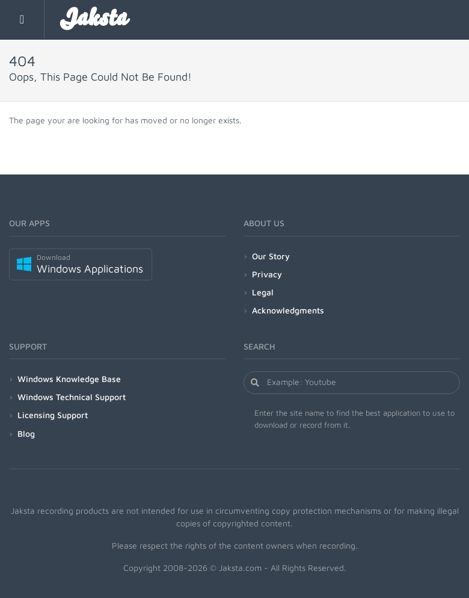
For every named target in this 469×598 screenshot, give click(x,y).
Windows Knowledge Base (69, 379)
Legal (263, 292)
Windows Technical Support (71, 397)
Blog (26, 433)
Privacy (267, 274)
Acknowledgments (288, 310)
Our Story (271, 256)
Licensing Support (52, 415)
